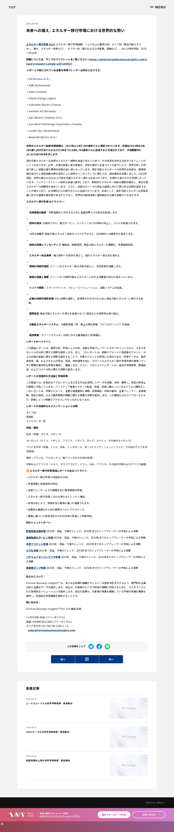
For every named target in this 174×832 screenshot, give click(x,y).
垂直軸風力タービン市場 (39, 537)
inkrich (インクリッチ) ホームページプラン (60, 816)
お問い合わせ (148, 814)
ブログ (12, 7)
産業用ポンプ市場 (36, 568)
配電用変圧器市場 (36, 531)
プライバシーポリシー (155, 802)
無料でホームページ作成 (114, 814)
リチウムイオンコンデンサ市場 (43, 557)
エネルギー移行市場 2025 (41, 44)
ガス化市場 (32, 550)
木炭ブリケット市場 (37, 544)
